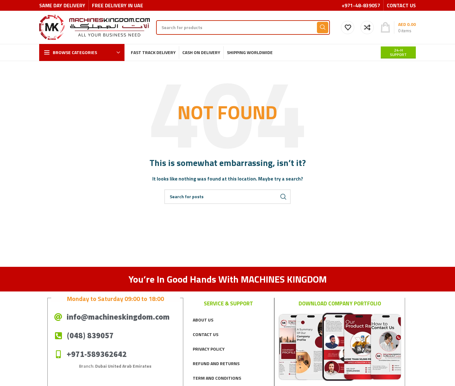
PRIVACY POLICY (209, 349)
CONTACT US (205, 334)
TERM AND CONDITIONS (217, 378)
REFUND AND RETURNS (216, 363)
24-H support (398, 52)
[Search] (243, 27)
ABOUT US (203, 319)
